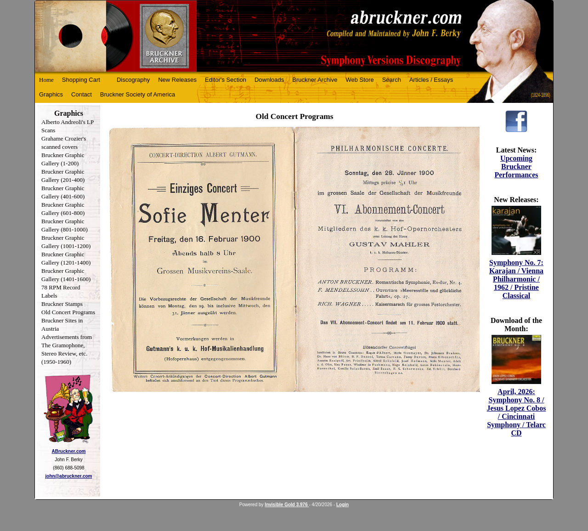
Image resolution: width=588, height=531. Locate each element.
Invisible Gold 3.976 (287, 504)
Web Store (360, 79)
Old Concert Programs (68, 312)
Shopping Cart (81, 79)
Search (391, 79)
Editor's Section (225, 79)
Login (342, 504)
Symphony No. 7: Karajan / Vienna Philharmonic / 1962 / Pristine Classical (516, 279)
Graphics (51, 94)
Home (46, 79)
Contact (81, 94)
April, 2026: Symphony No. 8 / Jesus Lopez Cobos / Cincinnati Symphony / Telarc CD (516, 412)
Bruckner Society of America (137, 94)
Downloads (269, 79)
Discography (133, 79)
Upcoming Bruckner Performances (516, 166)
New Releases (177, 79)
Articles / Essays (431, 79)
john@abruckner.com (68, 476)
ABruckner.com (69, 451)
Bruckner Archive (314, 79)
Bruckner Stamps (62, 303)
